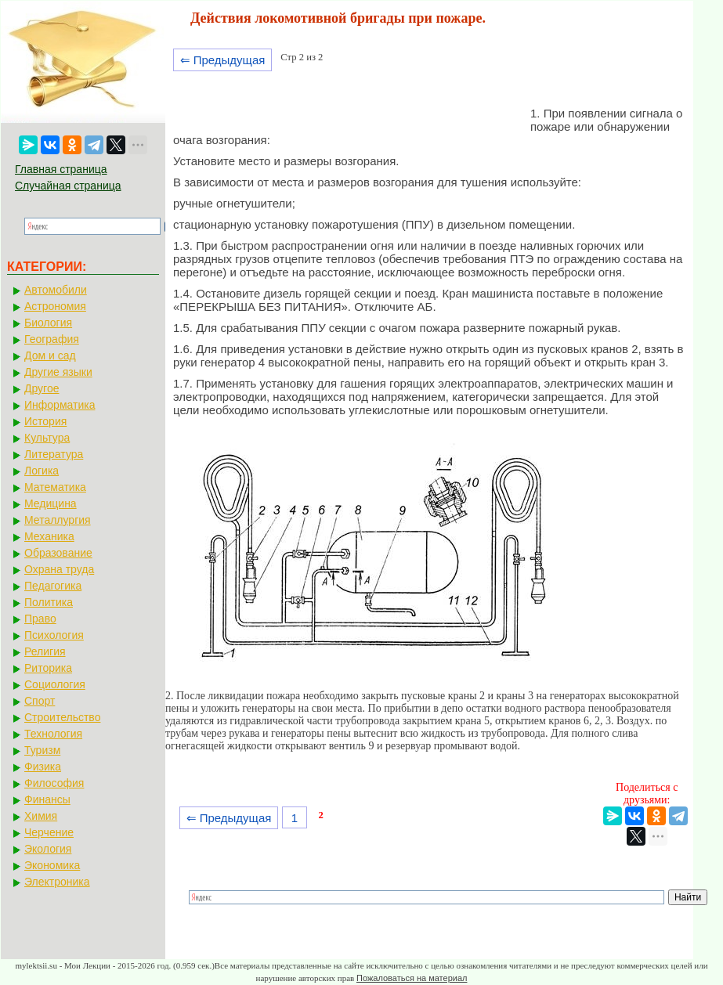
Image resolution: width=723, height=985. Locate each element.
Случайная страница (68, 185)
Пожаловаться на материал (411, 978)
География (51, 339)
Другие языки (58, 372)
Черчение (49, 832)
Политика (48, 602)
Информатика (59, 405)
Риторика (48, 668)
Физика (42, 766)
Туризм (42, 750)
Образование (58, 553)
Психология (54, 635)
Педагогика (52, 585)
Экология (47, 848)
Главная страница (61, 169)
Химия (40, 816)
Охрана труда (59, 569)
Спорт (39, 701)
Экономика (52, 865)
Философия (54, 783)
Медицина (50, 503)
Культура (47, 437)
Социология (54, 684)
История (45, 421)
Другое (41, 388)
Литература (53, 454)
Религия (45, 651)
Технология (53, 733)
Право (40, 618)
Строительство (62, 717)
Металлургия (57, 520)
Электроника (57, 881)
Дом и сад (50, 355)
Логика (41, 470)
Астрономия (55, 306)
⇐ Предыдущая (223, 60)
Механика (49, 536)
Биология (48, 322)
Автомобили (55, 289)
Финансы (47, 799)
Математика (55, 487)
